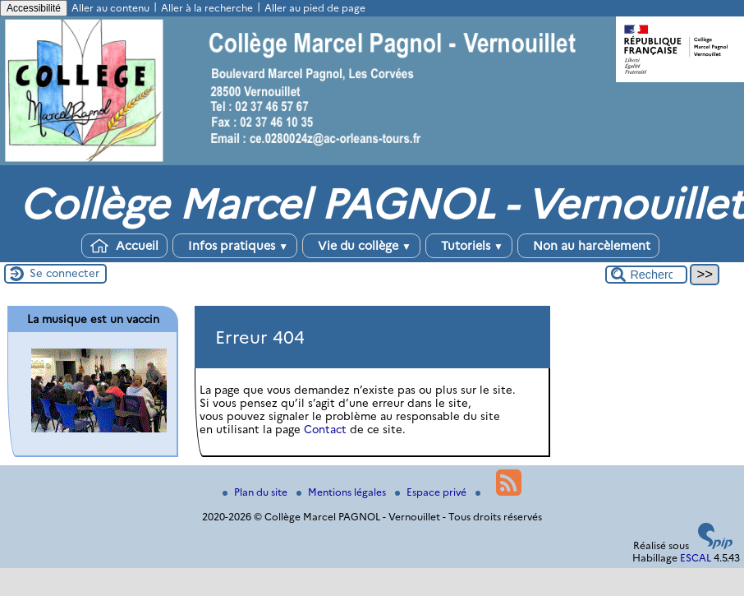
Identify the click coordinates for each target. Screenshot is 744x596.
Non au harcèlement (588, 246)
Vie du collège (361, 246)
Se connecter (64, 273)
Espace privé (432, 492)
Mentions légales (342, 492)
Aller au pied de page (314, 8)
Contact (325, 429)
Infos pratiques (234, 246)
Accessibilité (34, 8)
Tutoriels (468, 246)
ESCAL (695, 558)
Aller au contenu (110, 8)
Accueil (124, 246)
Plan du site (256, 492)
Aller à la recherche (207, 8)
